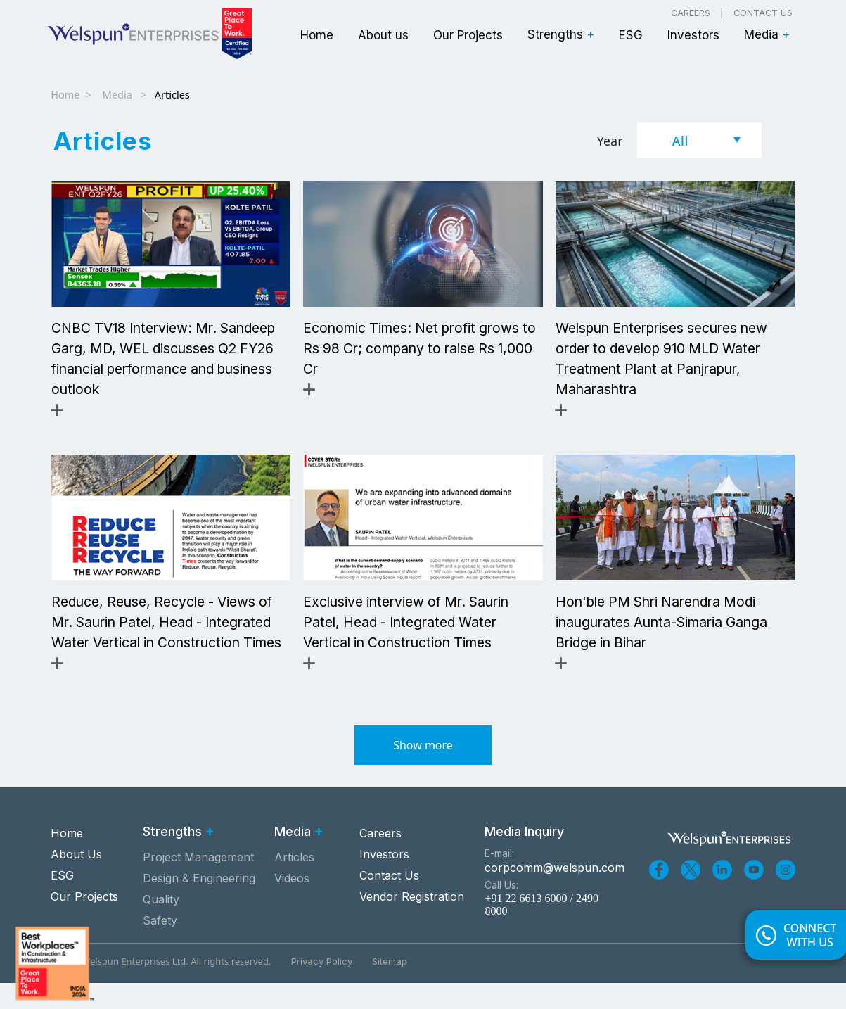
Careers (690, 13)
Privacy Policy (321, 987)
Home (316, 35)
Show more (423, 770)
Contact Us (763, 13)
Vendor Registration (411, 922)
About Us (76, 879)
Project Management (198, 883)
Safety (160, 946)
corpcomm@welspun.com (552, 894)
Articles (294, 883)
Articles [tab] (103, 141)
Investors (693, 35)
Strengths (560, 34)
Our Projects (468, 35)
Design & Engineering (199, 904)
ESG (631, 35)
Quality (161, 925)
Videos (291, 904)
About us (383, 35)
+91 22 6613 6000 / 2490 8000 (541, 930)
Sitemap (389, 987)
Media (767, 34)
